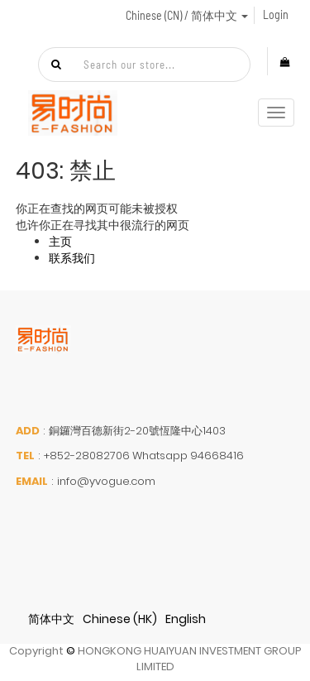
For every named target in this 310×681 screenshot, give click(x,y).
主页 (60, 241)
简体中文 (51, 619)
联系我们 (72, 258)
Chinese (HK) (120, 619)
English (185, 619)
